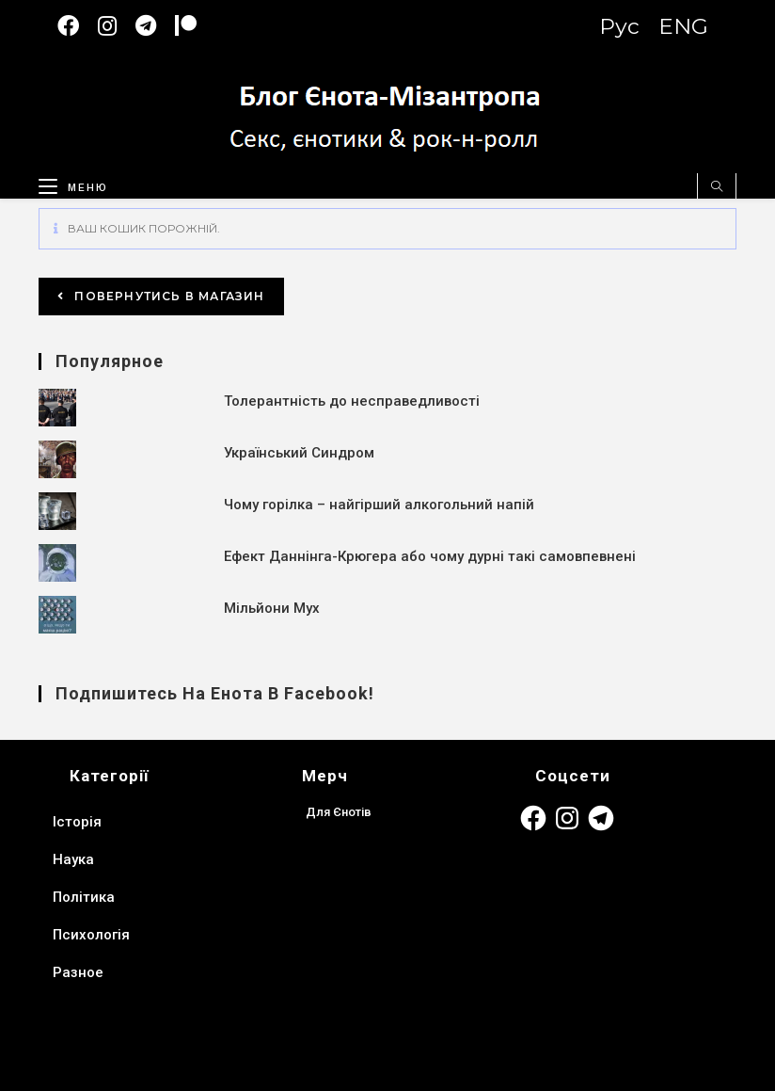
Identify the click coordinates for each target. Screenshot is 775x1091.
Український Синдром (299, 452)
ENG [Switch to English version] (683, 26)
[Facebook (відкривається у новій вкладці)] (77, 26)
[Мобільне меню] (66, 183)
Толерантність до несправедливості (352, 401)
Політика (84, 897)
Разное (78, 972)
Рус (619, 26)
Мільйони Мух (272, 608)
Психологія (91, 934)
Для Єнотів (339, 812)
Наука (73, 859)
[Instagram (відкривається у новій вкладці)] (116, 26)
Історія (77, 821)
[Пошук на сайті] (717, 187)
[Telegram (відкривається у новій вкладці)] (155, 26)
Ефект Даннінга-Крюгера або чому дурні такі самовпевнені (430, 556)
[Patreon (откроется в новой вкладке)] (195, 26)
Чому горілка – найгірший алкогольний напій (379, 504)
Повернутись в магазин (167, 296)
